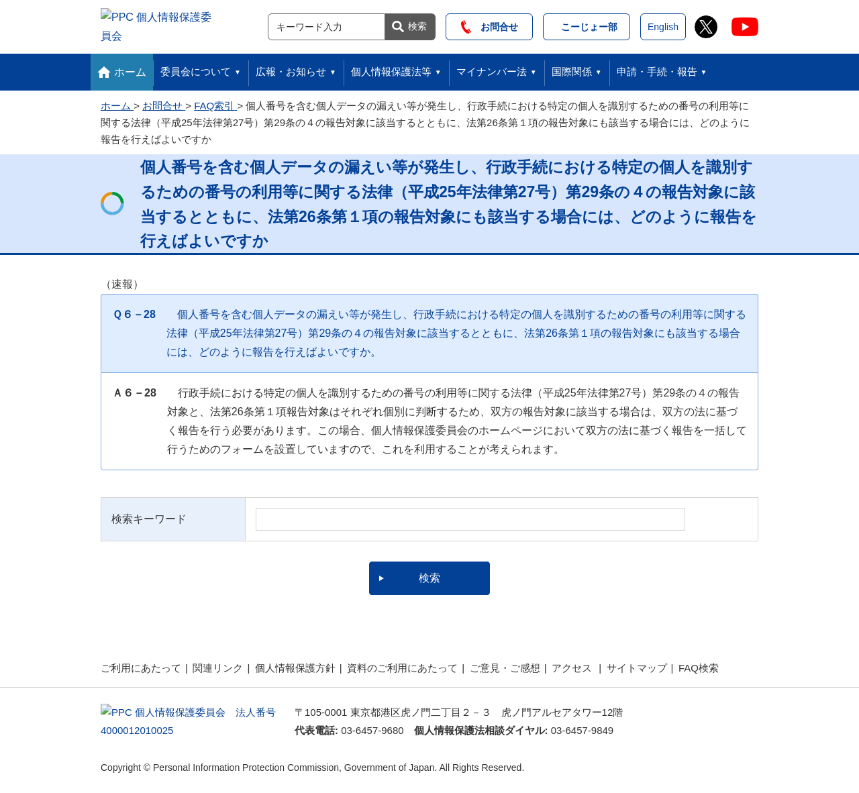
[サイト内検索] (326, 24)
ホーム (130, 68)
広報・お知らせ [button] (291, 67)
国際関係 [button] (572, 67)
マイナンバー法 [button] (491, 67)
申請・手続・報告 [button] (657, 67)
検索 (417, 24)
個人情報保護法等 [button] (391, 67)
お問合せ (489, 25)
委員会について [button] (195, 67)
